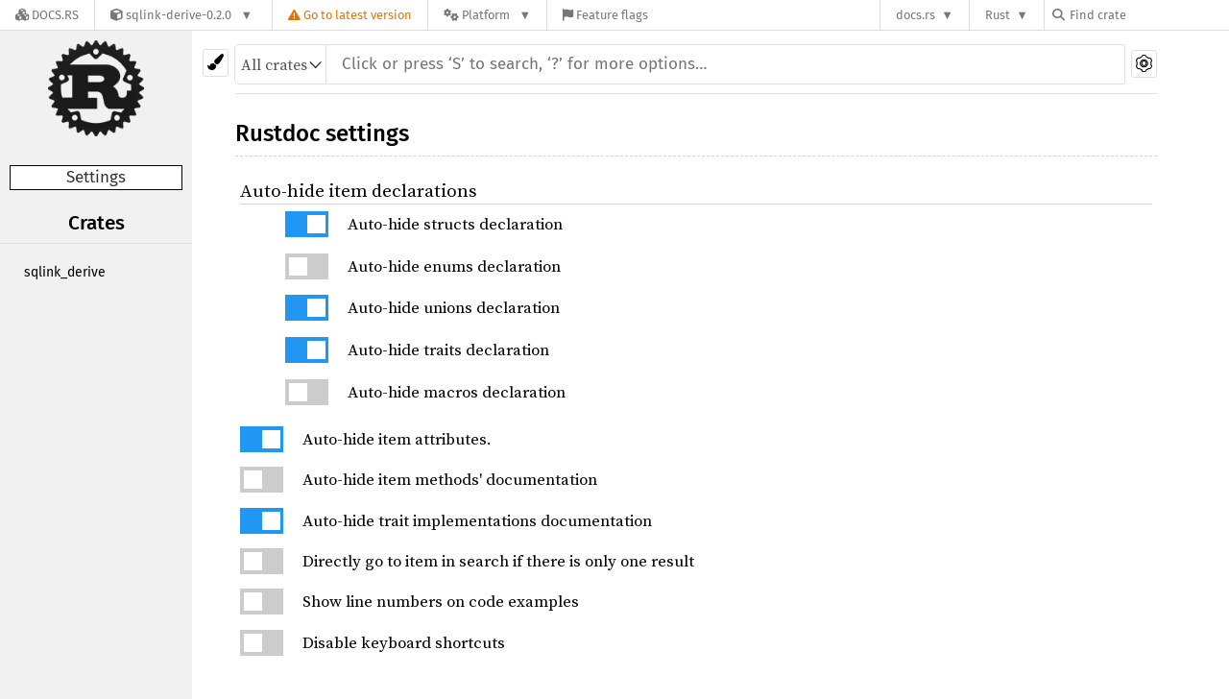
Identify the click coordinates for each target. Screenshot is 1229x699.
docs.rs (915, 15)
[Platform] (487, 15)
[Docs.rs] (47, 15)
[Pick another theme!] (216, 63)
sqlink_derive (65, 272)
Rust (997, 15)
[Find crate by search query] (1148, 15)
